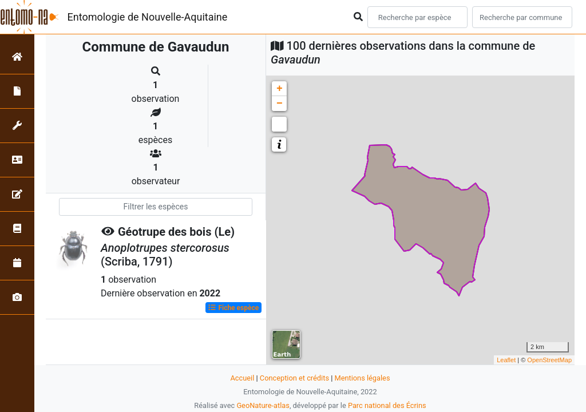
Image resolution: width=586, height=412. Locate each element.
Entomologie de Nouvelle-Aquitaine (148, 17)
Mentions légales (362, 378)
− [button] (279, 103)
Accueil (243, 378)
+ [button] (279, 89)
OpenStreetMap (549, 359)
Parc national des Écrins (387, 405)
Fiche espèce (233, 308)
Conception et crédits (294, 378)
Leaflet (506, 359)
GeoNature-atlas (263, 405)
